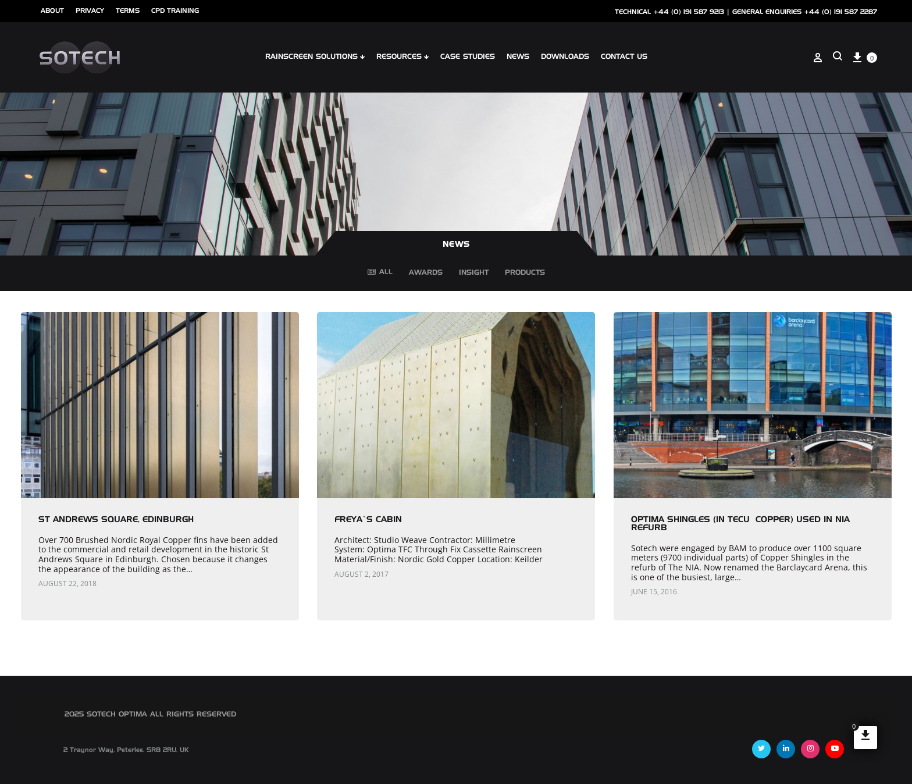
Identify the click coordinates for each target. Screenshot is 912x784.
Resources (402, 57)
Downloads (565, 57)
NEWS (518, 57)
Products (525, 274)
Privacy (90, 11)
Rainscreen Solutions (315, 57)
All (380, 272)
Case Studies (467, 57)
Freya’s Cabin (368, 520)
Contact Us (624, 57)
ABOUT (52, 11)
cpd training (175, 11)
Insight (474, 274)
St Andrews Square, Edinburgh (116, 520)
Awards (426, 274)
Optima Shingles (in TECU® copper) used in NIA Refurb (740, 524)
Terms (128, 11)
